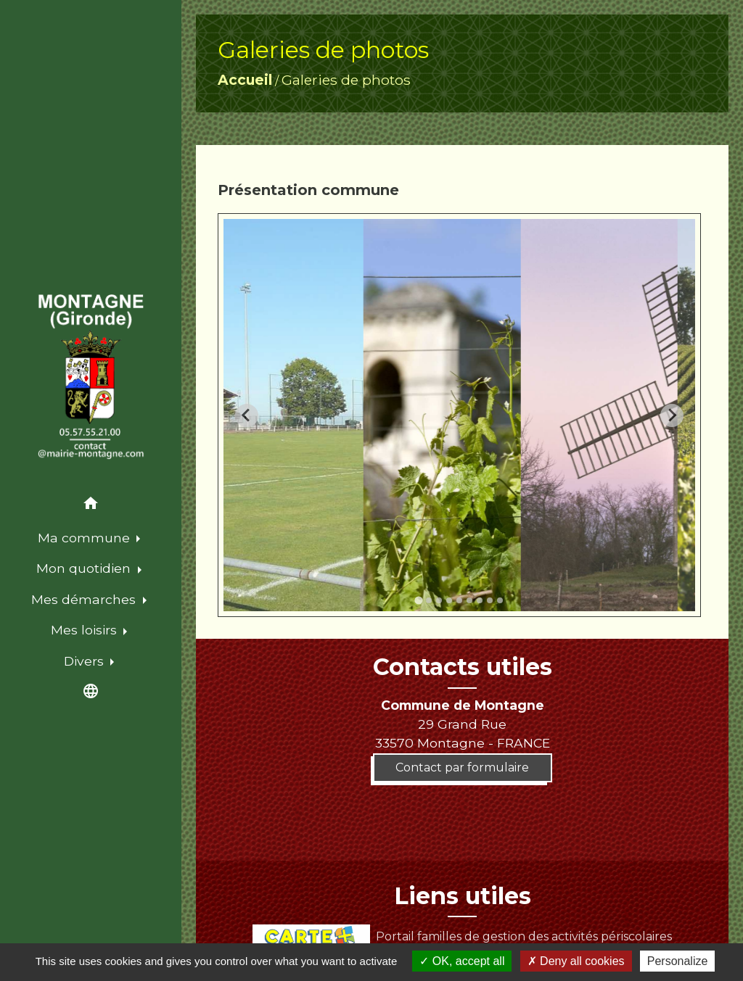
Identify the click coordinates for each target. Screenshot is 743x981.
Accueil (245, 79)
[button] (91, 506)
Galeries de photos (346, 79)
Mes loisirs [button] (85, 629)
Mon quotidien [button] (85, 568)
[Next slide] (672, 415)
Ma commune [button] (86, 537)
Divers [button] (85, 661)
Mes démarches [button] (85, 599)
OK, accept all (461, 961)
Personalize (677, 961)
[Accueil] (90, 377)
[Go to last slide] (246, 415)
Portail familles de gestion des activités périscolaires (462, 936)
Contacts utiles (462, 667)
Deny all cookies (576, 961)
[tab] (418, 601)
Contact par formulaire (462, 767)
